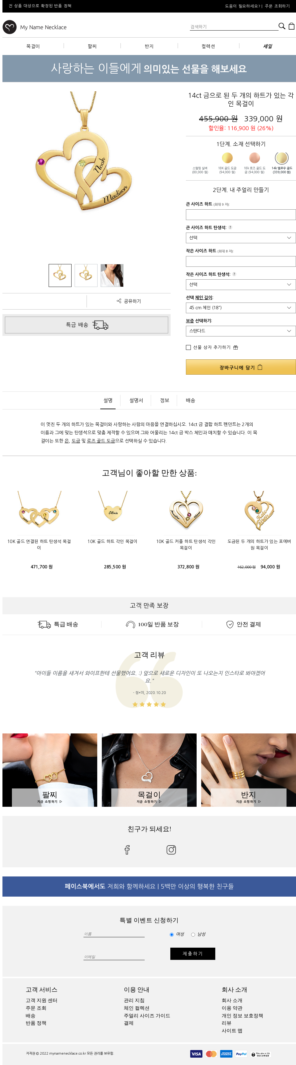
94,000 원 (270, 567)
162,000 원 (246, 567)
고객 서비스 (41, 989)
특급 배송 (57, 624)
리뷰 (226, 1023)
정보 (164, 400)
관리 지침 (134, 1000)
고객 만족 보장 (149, 606)
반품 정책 (36, 1023)
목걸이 (33, 46)
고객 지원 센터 (41, 1000)
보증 (190, 321)
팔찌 (92, 46)
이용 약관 (232, 1008)
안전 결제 (243, 624)
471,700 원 (42, 567)
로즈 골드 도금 (101, 441)
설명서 (136, 400)
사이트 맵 (232, 1031)
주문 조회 (36, 1008)
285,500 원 (115, 567)
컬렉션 (208, 46)
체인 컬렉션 (137, 1008)
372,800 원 (188, 567)
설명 (108, 400)
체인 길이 (203, 298)
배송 (190, 400)
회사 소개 (234, 989)
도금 (76, 441)
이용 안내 (137, 989)
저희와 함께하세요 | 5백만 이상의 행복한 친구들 (149, 886)
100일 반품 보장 (152, 624)
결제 (129, 1023)
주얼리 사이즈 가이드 (147, 1016)
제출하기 (193, 953)
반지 (149, 46)
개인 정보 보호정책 (242, 1016)
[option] (85, 6)
